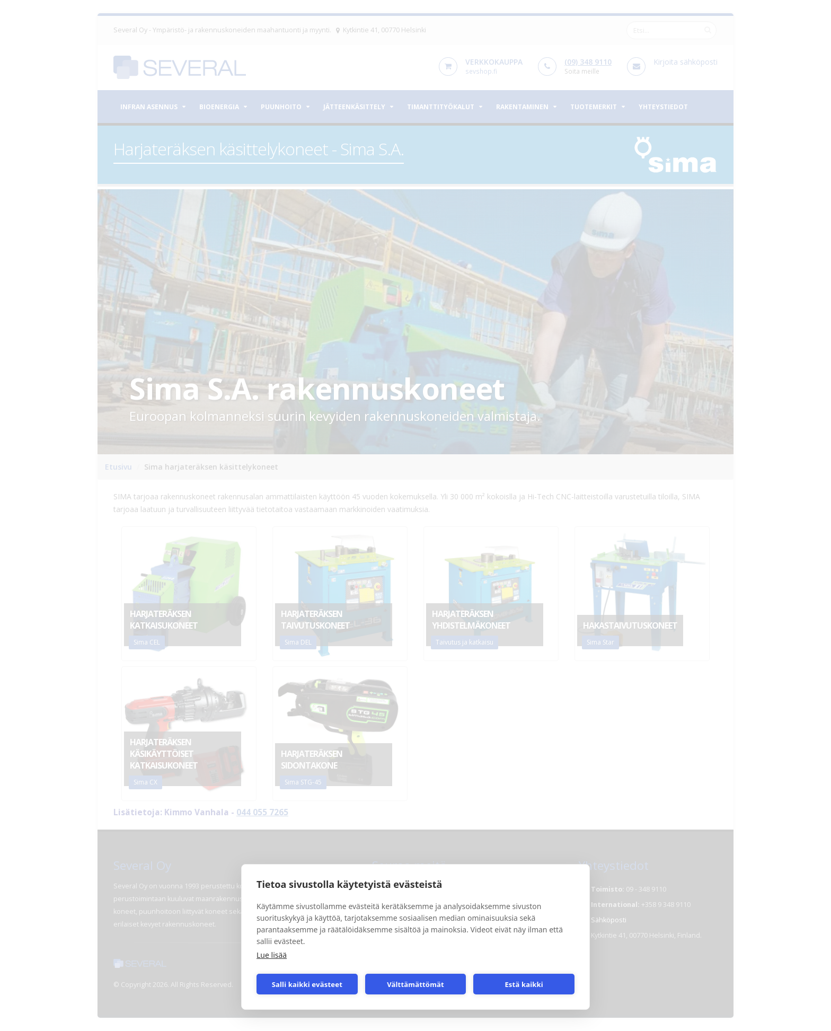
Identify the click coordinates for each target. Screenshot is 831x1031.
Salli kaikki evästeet (307, 984)
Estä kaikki (524, 984)
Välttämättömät (415, 984)
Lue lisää (272, 955)
